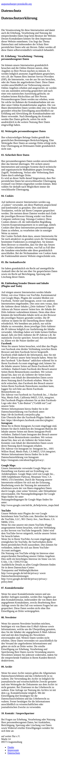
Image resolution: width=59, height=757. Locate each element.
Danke (11, 747)
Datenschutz (14, 753)
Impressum (13, 750)
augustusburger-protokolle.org (16, 4)
